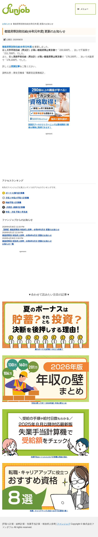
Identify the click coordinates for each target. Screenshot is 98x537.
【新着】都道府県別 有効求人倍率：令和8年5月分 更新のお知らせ (30, 229)
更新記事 (15, 66)
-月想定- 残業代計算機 (15, 207)
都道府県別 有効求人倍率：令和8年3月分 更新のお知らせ (27, 241)
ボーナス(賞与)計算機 (15, 193)
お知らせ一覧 (8, 244)
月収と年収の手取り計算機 (17, 198)
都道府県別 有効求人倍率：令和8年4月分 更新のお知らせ (27, 235)
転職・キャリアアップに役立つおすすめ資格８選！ (49, 511)
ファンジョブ (63, 524)
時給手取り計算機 (13, 202)
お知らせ (6, 24)
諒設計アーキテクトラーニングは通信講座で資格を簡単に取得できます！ (48, 125)
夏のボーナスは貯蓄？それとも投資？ (49, 349)
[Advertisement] (49, 155)
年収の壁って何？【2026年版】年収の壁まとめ (49, 403)
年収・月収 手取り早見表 (16, 212)
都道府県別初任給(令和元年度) (17, 47)
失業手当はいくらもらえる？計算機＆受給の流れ (49, 457)
